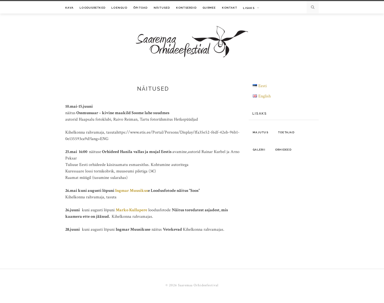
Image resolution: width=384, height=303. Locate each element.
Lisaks (249, 7)
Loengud (119, 7)
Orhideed (283, 149)
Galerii (259, 149)
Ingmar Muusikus (131, 190)
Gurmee (209, 7)
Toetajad (286, 132)
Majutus (260, 132)
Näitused (162, 7)
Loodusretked (92, 7)
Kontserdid (186, 7)
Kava (69, 7)
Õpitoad (140, 7)
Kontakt (229, 7)
